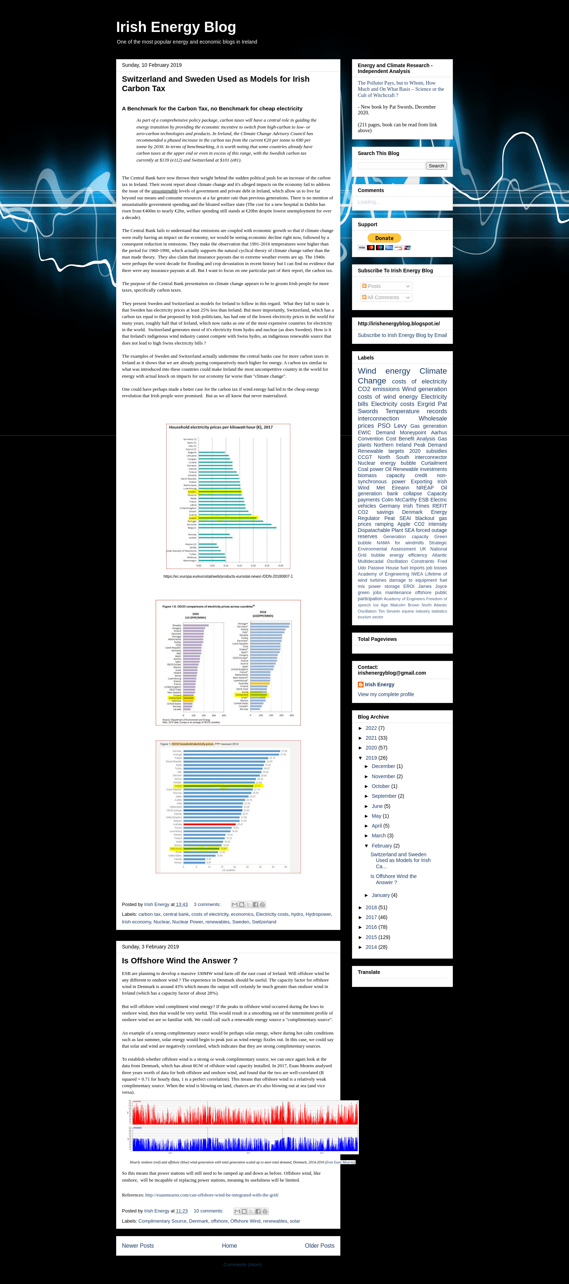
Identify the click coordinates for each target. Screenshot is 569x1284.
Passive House (383, 567)
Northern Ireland (393, 445)
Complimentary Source (163, 1221)
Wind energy (384, 370)
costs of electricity (210, 914)
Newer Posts (138, 1246)
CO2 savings (376, 512)
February (382, 846)
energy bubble (398, 463)
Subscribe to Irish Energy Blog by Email (402, 335)
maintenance (398, 592)
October (381, 786)
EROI (409, 586)
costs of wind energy (388, 396)
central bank (176, 914)
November (384, 776)
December (384, 766)
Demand (385, 432)
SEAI (405, 518)
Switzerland (264, 922)
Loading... (369, 202)
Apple (403, 524)
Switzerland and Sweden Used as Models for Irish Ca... (401, 861)
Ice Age (380, 605)
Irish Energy (379, 684)
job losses (436, 567)
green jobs (369, 592)
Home (229, 1246)
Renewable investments (420, 469)
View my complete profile (386, 694)
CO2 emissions (379, 389)
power (374, 586)
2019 (372, 758)
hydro (297, 914)
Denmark (198, 1221)
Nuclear (161, 922)
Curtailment (434, 463)
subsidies (436, 451)
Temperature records (416, 411)
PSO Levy (392, 425)
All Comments (380, 297)
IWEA (417, 574)
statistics (439, 611)
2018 (372, 907)
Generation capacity (406, 536)
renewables (217, 922)
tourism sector (370, 617)
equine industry (416, 611)
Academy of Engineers (404, 599)
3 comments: (208, 904)
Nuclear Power (187, 922)
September (385, 796)
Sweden (240, 922)
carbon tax (150, 914)
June (378, 806)
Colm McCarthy (399, 500)
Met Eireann (392, 488)
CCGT (365, 457)
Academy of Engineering (383, 574)
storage (392, 586)
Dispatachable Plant (380, 530)
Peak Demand (430, 445)
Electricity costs (272, 914)
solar (295, 1221)
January (381, 895)
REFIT (440, 506)
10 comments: (209, 1211)
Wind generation (424, 389)
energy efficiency (408, 555)
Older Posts (320, 1246)
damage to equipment (413, 580)
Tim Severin (389, 611)
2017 (372, 917)
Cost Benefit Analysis (410, 439)
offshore (219, 1221)
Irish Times (416, 506)
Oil (388, 469)
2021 (372, 738)
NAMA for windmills (400, 542)
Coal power (371, 469)
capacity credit (406, 475)
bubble (378, 555)
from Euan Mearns (339, 1162)
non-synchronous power (402, 478)
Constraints (422, 561)
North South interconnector (412, 457)
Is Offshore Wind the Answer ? (180, 960)
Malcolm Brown (404, 605)
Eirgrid (426, 404)
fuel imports (413, 567)
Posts (371, 286)
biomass (367, 475)
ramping (384, 524)
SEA (409, 530)
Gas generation (428, 426)
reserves (367, 536)
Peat (389, 518)
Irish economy (136, 922)
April (377, 826)
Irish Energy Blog (176, 27)
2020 (372, 748)
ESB (423, 500)
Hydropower (318, 914)
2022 (372, 728)
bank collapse (404, 493)
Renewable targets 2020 (389, 451)
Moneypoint (413, 432)
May (377, 816)
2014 (372, 947)
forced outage (431, 530)
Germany (389, 506)
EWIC (364, 432)
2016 (372, 927)
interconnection (378, 418)
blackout (425, 518)
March (379, 835)
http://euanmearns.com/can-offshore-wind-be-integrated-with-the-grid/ (212, 1195)
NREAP (425, 488)
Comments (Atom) (243, 1264)
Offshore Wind (245, 1221)
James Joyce (432, 586)
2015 (372, 937)
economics (242, 914)
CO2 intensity (430, 524)
